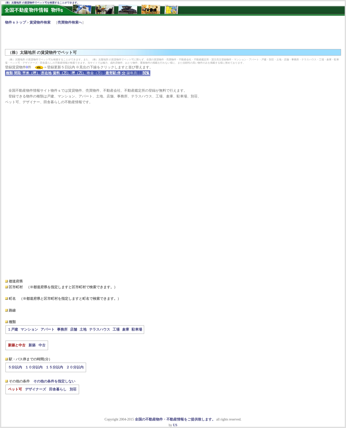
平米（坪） (31, 73)
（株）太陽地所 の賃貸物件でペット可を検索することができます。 (42, 2)
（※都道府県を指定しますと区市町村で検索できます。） (71, 287)
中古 (42, 345)
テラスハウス (99, 329)
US (175, 425)
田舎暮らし (58, 389)
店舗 (73, 329)
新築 (32, 345)
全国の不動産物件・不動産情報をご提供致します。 (175, 419)
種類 (9, 73)
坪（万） (79, 73)
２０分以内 (75, 367)
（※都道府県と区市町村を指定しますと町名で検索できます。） (70, 299)
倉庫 (125, 329)
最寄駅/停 (113, 73)
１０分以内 (34, 367)
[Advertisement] (96, 36)
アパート (48, 329)
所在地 (46, 73)
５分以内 (15, 367)
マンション (29, 329)
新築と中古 (17, 345)
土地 (83, 329)
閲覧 (146, 73)
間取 (17, 73)
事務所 (62, 329)
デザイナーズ (35, 389)
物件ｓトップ (15, 22)
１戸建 (13, 329)
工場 (116, 329)
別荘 (73, 389)
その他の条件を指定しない (54, 381)
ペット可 (15, 389)
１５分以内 (54, 367)
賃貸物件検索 (40, 22)
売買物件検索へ (70, 22)
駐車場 (137, 329)
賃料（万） (61, 73)
